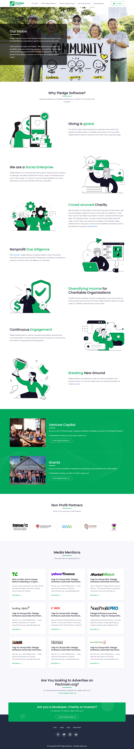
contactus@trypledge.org (61, 440)
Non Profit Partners (84, 3)
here (78, 384)
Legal (62, 727)
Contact (117, 3)
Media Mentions (99, 3)
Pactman (94, 226)
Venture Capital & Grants (67, 3)
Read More (16, 595)
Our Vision (35, 3)
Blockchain (77, 727)
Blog (68, 727)
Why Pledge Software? (48, 3)
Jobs (55, 727)
